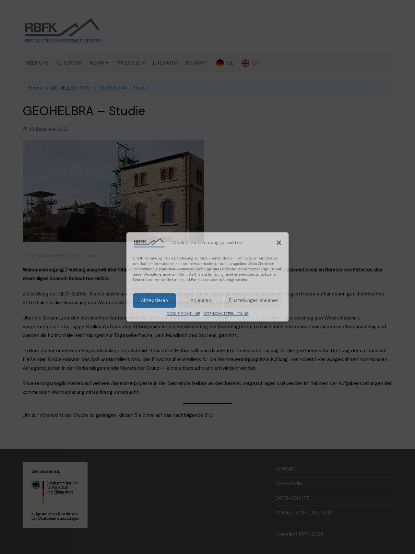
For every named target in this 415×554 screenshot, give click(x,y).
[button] (279, 242)
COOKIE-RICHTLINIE (183, 313)
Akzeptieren (154, 300)
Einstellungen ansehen (254, 300)
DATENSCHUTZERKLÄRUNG (226, 313)
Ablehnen (200, 300)
